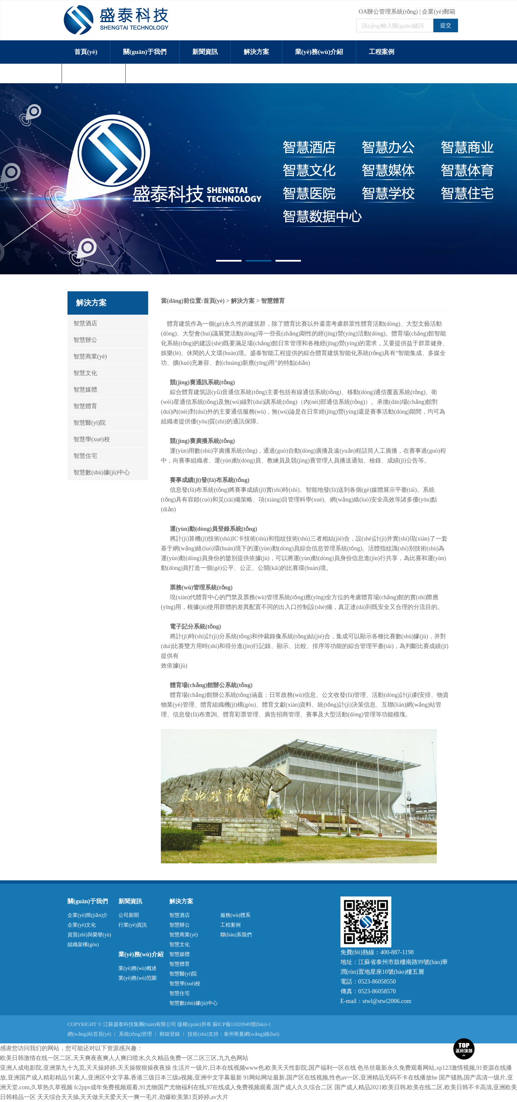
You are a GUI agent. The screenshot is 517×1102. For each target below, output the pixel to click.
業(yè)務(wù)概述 (137, 968)
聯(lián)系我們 (158, 75)
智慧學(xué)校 (88, 439)
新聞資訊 (205, 51)
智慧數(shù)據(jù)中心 (98, 472)
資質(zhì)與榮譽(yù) (89, 935)
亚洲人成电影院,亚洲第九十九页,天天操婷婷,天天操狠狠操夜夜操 (85, 1068)
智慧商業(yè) (87, 356)
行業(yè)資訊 (132, 925)
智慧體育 (82, 406)
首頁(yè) (85, 51)
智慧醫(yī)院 (86, 423)
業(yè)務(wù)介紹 (319, 51)
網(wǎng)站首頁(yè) (89, 1034)
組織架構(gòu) (83, 944)
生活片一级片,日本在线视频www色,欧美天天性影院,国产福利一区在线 (264, 1068)
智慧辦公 (82, 340)
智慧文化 (82, 373)
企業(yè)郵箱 (438, 11)
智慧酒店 (82, 323)
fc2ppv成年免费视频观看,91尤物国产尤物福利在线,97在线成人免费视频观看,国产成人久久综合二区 (203, 1087)
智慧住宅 (82, 456)
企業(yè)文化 (81, 925)
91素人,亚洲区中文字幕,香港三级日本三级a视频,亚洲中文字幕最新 (155, 1077)
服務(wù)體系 (93, 75)
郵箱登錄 (170, 1034)
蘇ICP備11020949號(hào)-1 (242, 1024)
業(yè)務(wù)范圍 (137, 978)
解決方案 (256, 51)
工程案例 (381, 51)
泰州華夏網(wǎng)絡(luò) (251, 1034)
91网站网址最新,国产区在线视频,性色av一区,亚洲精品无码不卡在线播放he (340, 1077)
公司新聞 (128, 915)
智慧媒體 (82, 389)
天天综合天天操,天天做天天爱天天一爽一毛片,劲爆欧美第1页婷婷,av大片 (133, 1097)
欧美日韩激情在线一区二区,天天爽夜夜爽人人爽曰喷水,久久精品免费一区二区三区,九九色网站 (124, 1058)
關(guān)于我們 (144, 51)
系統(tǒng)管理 (135, 1034)
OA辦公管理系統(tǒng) (388, 11)
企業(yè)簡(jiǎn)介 (87, 915)
